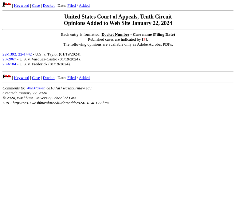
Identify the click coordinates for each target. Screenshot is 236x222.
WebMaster (35, 88)
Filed (71, 5)
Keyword (21, 5)
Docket (49, 5)
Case (36, 5)
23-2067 (9, 59)
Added (84, 5)
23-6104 (9, 64)
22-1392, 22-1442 (17, 54)
